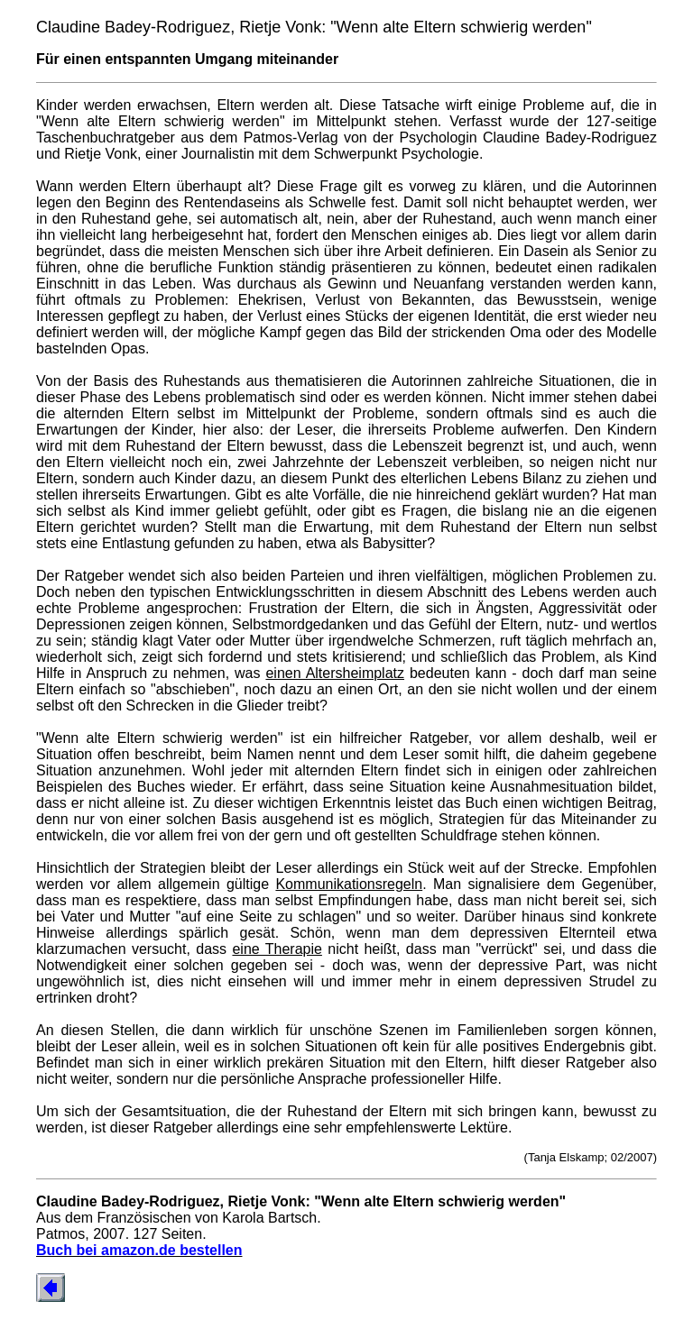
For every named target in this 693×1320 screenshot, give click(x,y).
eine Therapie (276, 949)
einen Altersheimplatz (334, 673)
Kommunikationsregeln (348, 884)
